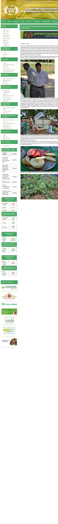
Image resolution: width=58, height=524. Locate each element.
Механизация (6, 41)
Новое (4, 135)
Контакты (54, 21)
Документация (6, 54)
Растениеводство (6, 35)
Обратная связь (6, 68)
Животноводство (6, 30)
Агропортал (5, 94)
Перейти (15, 159)
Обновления (36, 21)
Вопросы (29, 21)
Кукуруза (5, 210)
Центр (9, 21)
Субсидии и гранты (7, 111)
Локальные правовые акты (8, 78)
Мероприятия (6, 83)
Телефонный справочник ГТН (9, 119)
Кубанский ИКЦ (6, 90)
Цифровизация (6, 45)
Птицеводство (6, 31)
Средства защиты (6, 38)
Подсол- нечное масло (4, 239)
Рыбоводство (6, 33)
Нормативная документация (9, 64)
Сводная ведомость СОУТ (8, 95)
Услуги (22, 21)
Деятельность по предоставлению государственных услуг (8, 127)
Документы (5, 136)
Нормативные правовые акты (9, 123)
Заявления (5, 66)
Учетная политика (6, 97)
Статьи (4, 55)
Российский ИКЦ (6, 92)
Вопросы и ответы (7, 138)
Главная (4, 21)
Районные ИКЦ (46, 21)
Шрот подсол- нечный (4, 263)
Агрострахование (6, 145)
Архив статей (6, 112)
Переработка (5, 43)
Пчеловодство (6, 36)
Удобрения (5, 40)
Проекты (5, 63)
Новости (4, 121)
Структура (16, 21)
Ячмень (4, 207)
